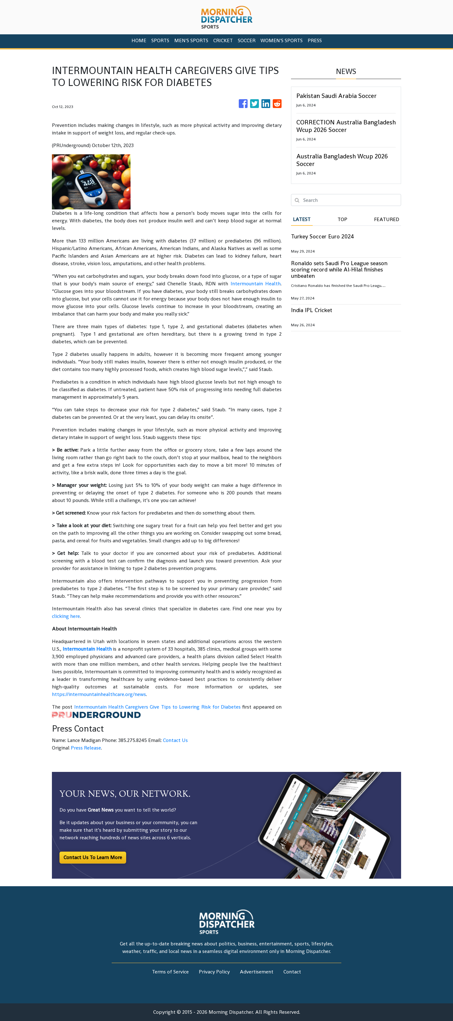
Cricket (223, 40)
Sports (160, 40)
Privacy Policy (214, 971)
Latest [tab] (301, 219)
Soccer (246, 40)
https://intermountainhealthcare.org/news (99, 694)
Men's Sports (191, 40)
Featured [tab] (386, 219)
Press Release (86, 747)
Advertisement (256, 971)
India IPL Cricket (311, 310)
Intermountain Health (256, 283)
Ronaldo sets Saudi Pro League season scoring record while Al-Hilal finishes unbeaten (339, 269)
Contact (292, 971)
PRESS (315, 40)
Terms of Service (170, 971)
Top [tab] (342, 219)
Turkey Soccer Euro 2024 (322, 236)
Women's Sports (281, 40)
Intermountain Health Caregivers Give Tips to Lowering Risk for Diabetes (157, 707)
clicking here (66, 616)
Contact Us (175, 740)
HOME (138, 40)
